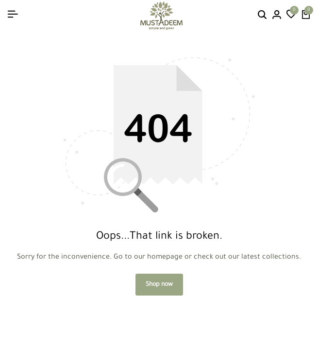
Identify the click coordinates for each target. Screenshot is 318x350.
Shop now (159, 284)
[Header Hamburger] (12, 15)
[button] (291, 15)
